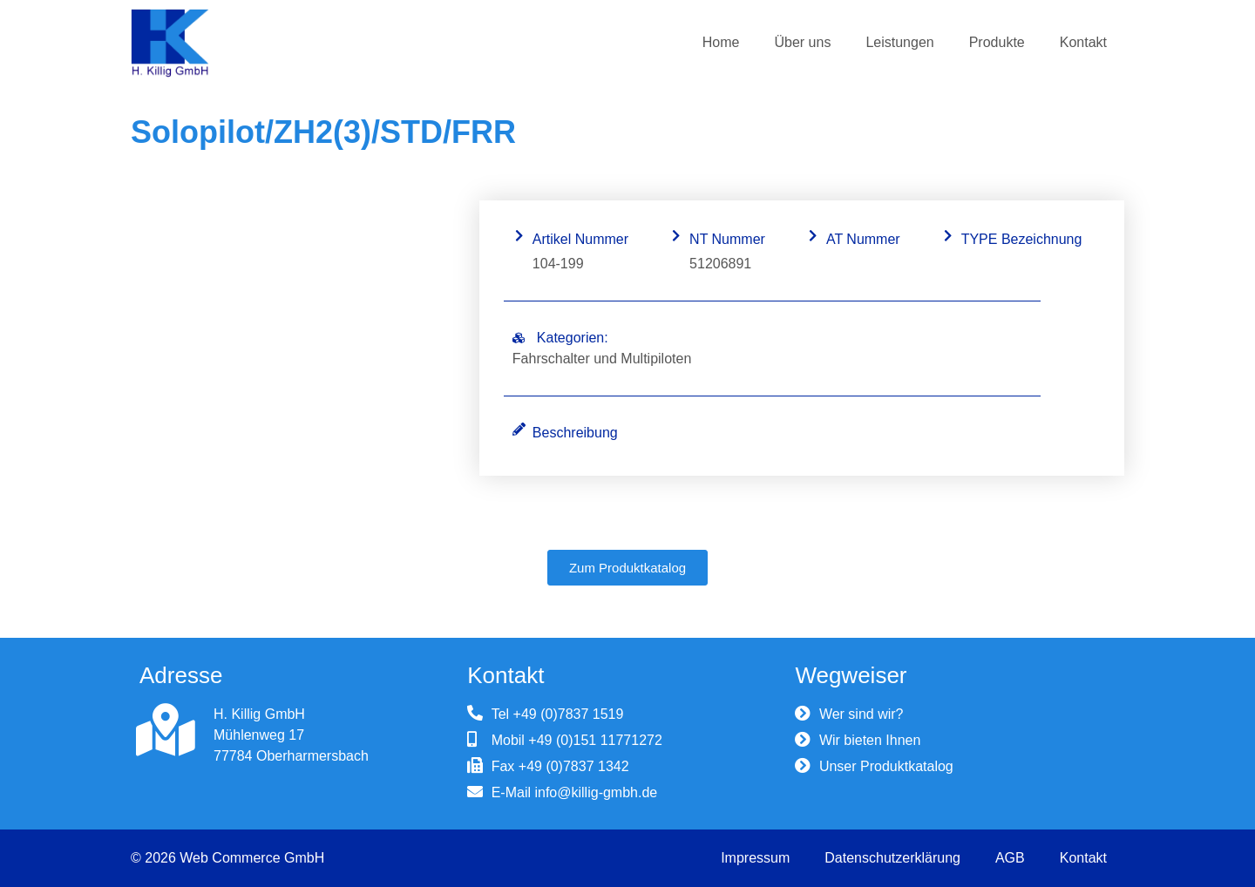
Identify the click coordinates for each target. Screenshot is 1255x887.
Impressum (755, 857)
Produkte (997, 42)
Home (721, 42)
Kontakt (1083, 42)
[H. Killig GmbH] (165, 730)
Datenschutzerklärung (892, 857)
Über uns (802, 42)
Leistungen (899, 42)
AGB (1010, 857)
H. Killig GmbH (259, 714)
